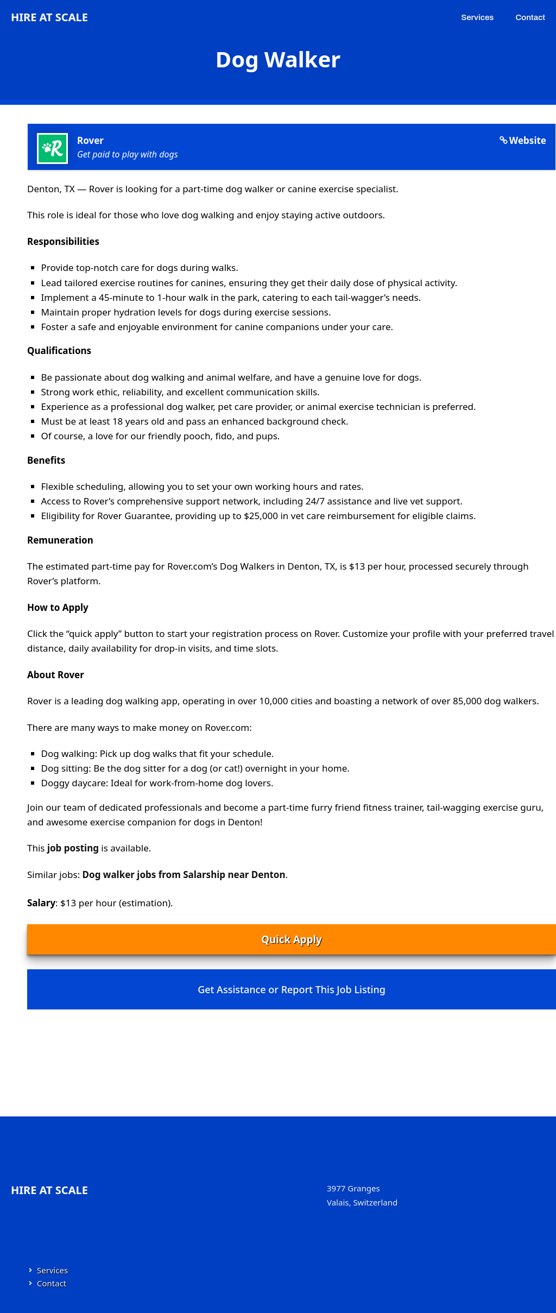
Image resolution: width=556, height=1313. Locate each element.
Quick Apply (291, 939)
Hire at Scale (49, 17)
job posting (73, 848)
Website (527, 140)
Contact (530, 17)
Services (477, 17)
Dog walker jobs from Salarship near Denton (184, 874)
